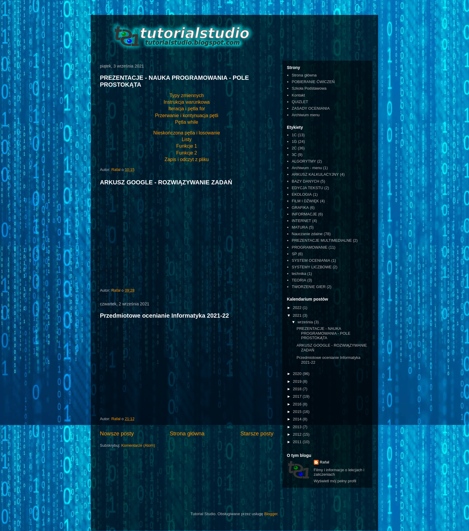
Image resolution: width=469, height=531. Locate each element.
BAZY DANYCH (305, 181)
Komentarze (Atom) (138, 445)
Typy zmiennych (187, 95)
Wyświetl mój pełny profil (335, 481)
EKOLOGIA (302, 194)
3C (294, 154)
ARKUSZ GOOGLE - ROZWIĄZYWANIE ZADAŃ (166, 182)
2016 (298, 404)
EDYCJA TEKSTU (307, 188)
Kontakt (298, 95)
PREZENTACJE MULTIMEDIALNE (322, 240)
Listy (187, 139)
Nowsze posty (117, 434)
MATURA (300, 227)
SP (294, 254)
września (306, 322)
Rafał (324, 462)
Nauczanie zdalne (307, 234)
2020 (298, 373)
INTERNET (301, 220)
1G (294, 141)
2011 (298, 442)
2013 (298, 427)
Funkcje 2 (186, 152)
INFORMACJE (304, 214)
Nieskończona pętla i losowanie (186, 132)
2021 (298, 315)
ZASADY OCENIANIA (311, 108)
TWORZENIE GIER (308, 286)
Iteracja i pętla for (186, 108)
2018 (298, 389)
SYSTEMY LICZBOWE (311, 267)
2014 (298, 419)
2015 (298, 411)
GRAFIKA (300, 207)
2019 (298, 381)
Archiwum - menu (307, 168)
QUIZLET (300, 102)
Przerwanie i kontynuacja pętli (186, 115)
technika (299, 273)
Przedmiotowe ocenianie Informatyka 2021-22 (164, 315)
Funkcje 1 (186, 146)
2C (294, 148)
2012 (298, 434)
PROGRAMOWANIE (309, 247)
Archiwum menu (305, 115)
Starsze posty (256, 434)
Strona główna (187, 434)
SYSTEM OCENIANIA (311, 260)
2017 (298, 396)
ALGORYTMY (304, 161)
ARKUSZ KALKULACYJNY (315, 174)
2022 (298, 307)
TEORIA (299, 280)
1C (294, 135)
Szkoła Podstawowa (309, 88)
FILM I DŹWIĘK (305, 201)
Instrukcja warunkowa (187, 102)
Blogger (270, 514)
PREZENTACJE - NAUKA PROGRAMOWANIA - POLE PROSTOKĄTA (323, 333)
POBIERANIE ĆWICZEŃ (313, 81)
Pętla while (186, 122)
